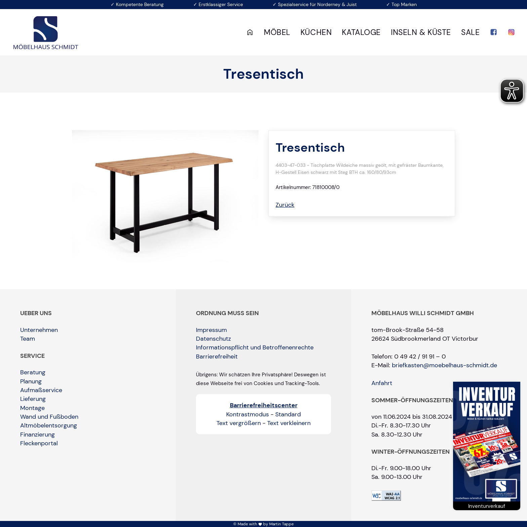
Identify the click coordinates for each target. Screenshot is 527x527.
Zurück (285, 205)
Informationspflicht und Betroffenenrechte (255, 347)
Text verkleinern (289, 423)
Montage (32, 408)
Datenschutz (213, 338)
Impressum (211, 330)
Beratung (32, 372)
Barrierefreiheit (217, 356)
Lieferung (33, 399)
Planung (31, 381)
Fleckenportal (39, 443)
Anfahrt (381, 383)
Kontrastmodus (247, 414)
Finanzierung (37, 434)
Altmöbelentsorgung (48, 425)
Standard (288, 414)
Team (27, 338)
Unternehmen (39, 330)
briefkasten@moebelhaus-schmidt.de (444, 365)
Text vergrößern (238, 423)
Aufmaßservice (41, 390)
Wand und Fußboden (49, 416)
